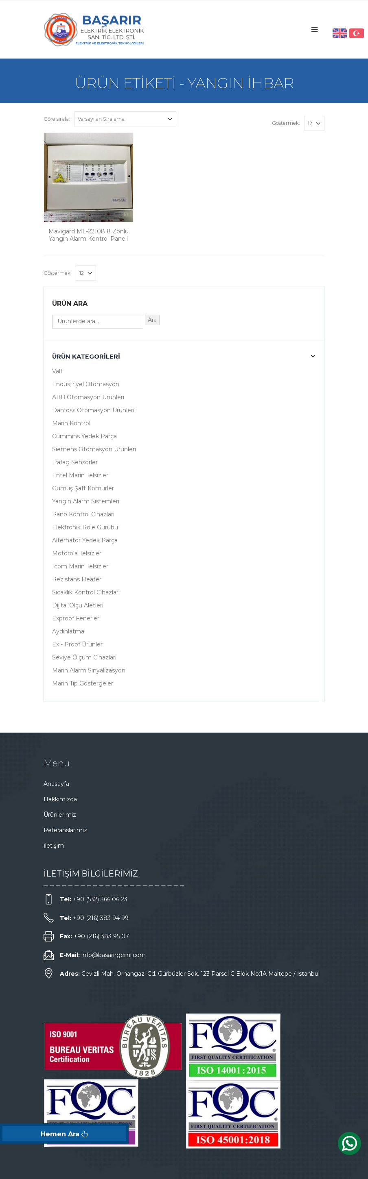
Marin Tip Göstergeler (82, 683)
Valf (57, 371)
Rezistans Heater (76, 579)
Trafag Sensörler (75, 462)
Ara (152, 320)
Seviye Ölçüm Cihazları (84, 657)
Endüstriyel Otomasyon (85, 384)
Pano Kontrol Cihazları (83, 514)
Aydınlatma (68, 631)
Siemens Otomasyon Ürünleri (94, 449)
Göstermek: (286, 123)
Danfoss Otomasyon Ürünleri (93, 410)
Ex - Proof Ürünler (77, 644)
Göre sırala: (57, 119)
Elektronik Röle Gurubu (85, 527)
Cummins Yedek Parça (84, 436)
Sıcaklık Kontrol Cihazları (86, 592)
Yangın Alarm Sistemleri (85, 501)
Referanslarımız (65, 830)
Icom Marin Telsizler (80, 566)
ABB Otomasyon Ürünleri (88, 397)
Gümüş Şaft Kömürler (83, 488)
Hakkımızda (60, 799)
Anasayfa (56, 783)
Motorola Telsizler (76, 553)
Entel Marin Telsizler (80, 475)
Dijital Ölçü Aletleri (77, 605)
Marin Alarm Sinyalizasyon (88, 670)
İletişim (54, 845)
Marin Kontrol (71, 423)
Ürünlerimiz (60, 814)
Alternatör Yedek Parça (85, 540)
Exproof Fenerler (75, 618)
